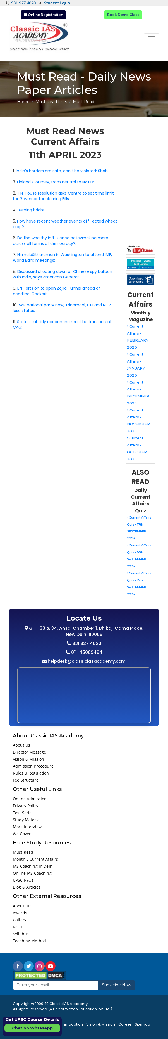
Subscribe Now (116, 985)
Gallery (19, 919)
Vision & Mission (28, 759)
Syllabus (21, 933)
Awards (20, 912)
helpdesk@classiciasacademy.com (86, 661)
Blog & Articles (26, 887)
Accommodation (67, 1024)
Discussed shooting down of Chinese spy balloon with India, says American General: (62, 274)
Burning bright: (31, 210)
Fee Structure (26, 780)
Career (124, 1024)
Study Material (27, 819)
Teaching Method (29, 940)
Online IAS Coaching (32, 873)
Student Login (54, 3)
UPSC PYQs (23, 880)
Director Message (29, 752)
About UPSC (24, 905)
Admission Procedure (33, 766)
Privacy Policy (25, 805)
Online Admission (30, 798)
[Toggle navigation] (151, 38)
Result (19, 926)
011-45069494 (86, 652)
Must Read (23, 852)
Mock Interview (27, 826)
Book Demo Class (123, 15)
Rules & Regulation (31, 773)
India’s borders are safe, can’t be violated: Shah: (62, 171)
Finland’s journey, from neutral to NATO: (55, 182)
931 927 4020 (21, 3)
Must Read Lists (51, 101)
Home (23, 101)
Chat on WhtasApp (32, 1028)
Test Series (23, 812)
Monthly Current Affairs (35, 859)
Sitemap (142, 1024)
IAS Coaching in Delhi (33, 866)
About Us (21, 745)
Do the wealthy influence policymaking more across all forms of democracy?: (60, 240)
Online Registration (43, 15)
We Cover (22, 833)
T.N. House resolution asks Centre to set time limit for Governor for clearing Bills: (63, 196)
